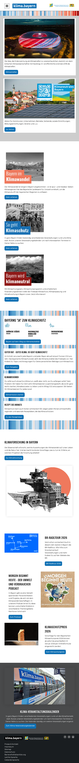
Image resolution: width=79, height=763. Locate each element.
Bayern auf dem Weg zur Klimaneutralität (23, 342)
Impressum (9, 747)
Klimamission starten (14, 395)
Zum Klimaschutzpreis (55, 652)
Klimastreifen (11, 72)
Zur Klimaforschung (14, 458)
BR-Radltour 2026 (53, 564)
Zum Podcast (15, 617)
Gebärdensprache (12, 760)
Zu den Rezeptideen (14, 417)
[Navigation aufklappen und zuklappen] (7, 6)
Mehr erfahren (11, 197)
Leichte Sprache (11, 757)
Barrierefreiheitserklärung (15, 755)
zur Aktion (10, 129)
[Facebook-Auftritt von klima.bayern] (65, 736)
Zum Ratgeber (12, 367)
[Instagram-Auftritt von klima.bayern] (69, 736)
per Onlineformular (63, 644)
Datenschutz (10, 752)
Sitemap (8, 749)
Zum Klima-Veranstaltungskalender (20, 726)
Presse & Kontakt (11, 744)
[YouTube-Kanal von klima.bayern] (73, 736)
